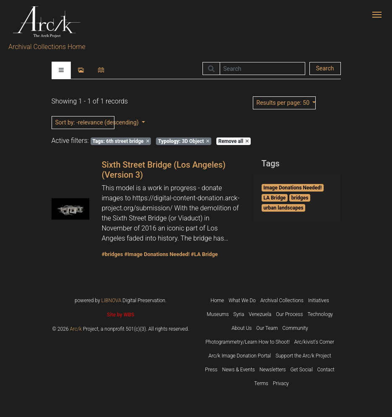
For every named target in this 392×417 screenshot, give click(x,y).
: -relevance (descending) (84, 122)
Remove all (233, 141)
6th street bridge (120, 141)
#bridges (112, 254)
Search (325, 68)
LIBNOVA (111, 300)
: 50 (284, 102)
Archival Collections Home (47, 47)
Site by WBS (120, 315)
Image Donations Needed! (292, 188)
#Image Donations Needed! (157, 254)
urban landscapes (283, 208)
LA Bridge (274, 198)
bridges (300, 198)
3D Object (183, 141)
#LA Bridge (204, 254)
